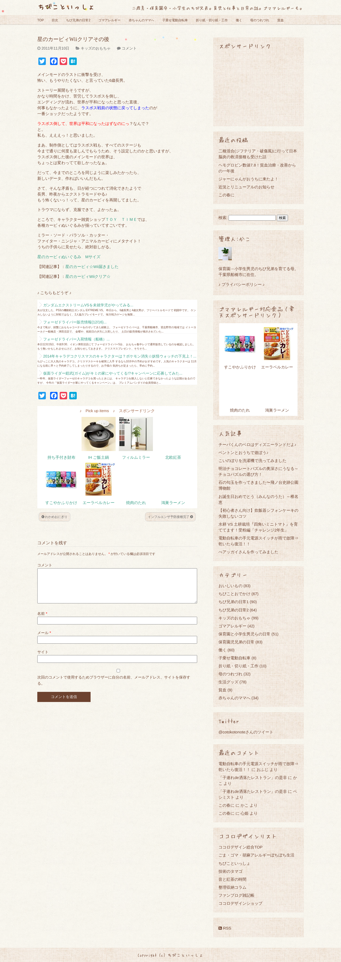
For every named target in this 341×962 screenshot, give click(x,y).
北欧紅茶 (173, 457)
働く (239, 20)
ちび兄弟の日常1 (233, 601)
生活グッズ (228, 682)
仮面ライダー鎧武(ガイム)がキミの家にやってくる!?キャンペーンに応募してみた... (112, 373)
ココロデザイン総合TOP (240, 847)
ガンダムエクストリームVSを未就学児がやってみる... (88, 305)
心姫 (245, 813)
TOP (40, 20)
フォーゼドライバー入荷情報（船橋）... (76, 339)
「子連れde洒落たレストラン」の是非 (252, 777)
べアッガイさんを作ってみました (248, 552)
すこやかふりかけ (61, 503)
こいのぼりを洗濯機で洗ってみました (252, 460)
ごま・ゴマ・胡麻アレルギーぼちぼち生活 (256, 855)
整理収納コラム (232, 887)
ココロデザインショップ (240, 903)
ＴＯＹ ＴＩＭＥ (121, 219)
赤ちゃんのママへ (141, 20)
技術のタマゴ (230, 871)
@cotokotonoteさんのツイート (245, 732)
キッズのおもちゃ (96, 48)
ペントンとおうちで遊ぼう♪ (243, 452)
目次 (55, 20)
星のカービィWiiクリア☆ (88, 276)
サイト (42, 658)
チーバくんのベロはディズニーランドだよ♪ (257, 444)
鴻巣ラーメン (173, 503)
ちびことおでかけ (234, 593)
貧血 (280, 20)
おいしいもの (230, 585)
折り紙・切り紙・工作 (212, 20)
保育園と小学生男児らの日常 (244, 634)
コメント (129, 48)
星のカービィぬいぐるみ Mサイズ (68, 257)
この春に (226, 195)
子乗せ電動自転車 (175, 20)
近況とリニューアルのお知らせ (246, 187)
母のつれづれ (259, 20)
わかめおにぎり (54, 517)
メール (44, 639)
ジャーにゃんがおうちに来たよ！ (248, 179)
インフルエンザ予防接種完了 (170, 517)
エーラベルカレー (99, 503)
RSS (224, 928)
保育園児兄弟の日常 (236, 642)
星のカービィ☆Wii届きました (92, 267)
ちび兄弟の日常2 (78, 20)
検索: (223, 218)
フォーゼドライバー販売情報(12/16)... (75, 322)
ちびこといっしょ (66, 6)
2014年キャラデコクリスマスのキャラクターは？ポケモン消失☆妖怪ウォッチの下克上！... (119, 356)
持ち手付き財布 (61, 457)
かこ (245, 805)
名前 (42, 620)
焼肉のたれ (136, 503)
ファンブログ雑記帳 (236, 895)
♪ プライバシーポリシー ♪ (241, 284)
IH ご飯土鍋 (98, 457)
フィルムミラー (136, 457)
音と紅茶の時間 (232, 879)
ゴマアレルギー (109, 20)
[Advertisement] (258, 87)
